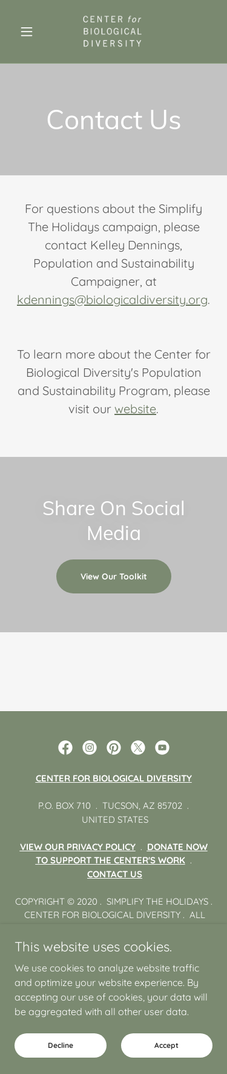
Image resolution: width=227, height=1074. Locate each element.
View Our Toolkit (114, 576)
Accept (166, 1045)
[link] (113, 31)
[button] (29, 31)
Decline (60, 1045)
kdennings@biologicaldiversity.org (112, 299)
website (135, 408)
